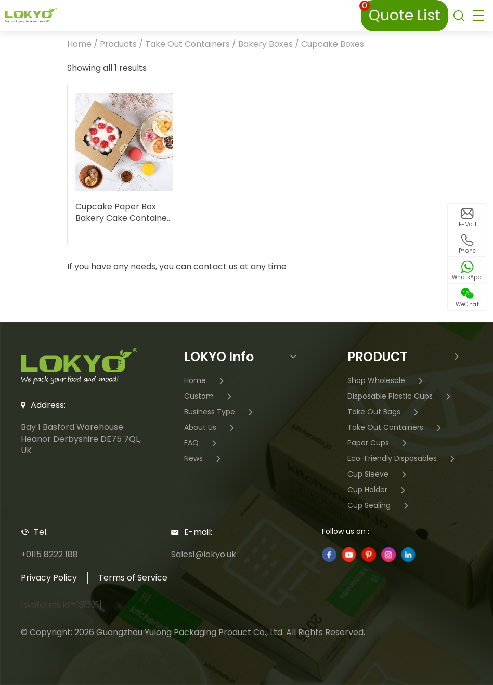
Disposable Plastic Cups (400, 396)
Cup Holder (377, 490)
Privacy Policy (49, 578)
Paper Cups (378, 443)
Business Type (220, 412)
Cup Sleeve (378, 474)
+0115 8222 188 (49, 554)
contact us (215, 266)
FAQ (201, 443)
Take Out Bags (384, 412)
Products (118, 44)
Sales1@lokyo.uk (203, 554)
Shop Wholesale (386, 381)
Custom (209, 396)
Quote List (400, 12)
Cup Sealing (379, 505)
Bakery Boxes (265, 44)
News (204, 459)
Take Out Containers (187, 44)
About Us (210, 428)
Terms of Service (132, 578)
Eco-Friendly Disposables (402, 459)
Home (79, 44)
